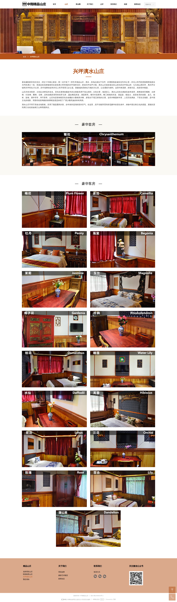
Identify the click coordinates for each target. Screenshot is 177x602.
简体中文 (148, 4)
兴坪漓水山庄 (34, 57)
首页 (24, 57)
